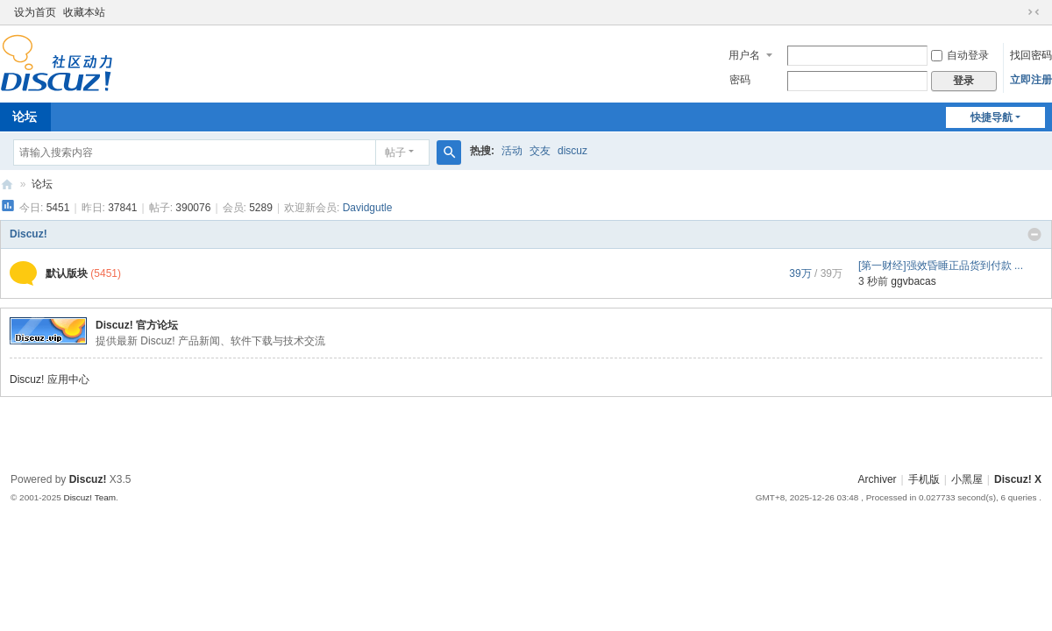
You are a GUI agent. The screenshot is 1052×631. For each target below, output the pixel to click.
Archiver (877, 479)
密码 (739, 80)
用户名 (744, 55)
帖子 (395, 152)
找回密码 (1031, 55)
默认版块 (67, 273)
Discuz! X (1017, 479)
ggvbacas (913, 281)
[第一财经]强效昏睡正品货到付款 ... (940, 265)
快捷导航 (991, 117)
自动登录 (960, 55)
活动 (511, 151)
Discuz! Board (7, 184)
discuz (572, 151)
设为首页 (35, 12)
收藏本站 (84, 12)
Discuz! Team (89, 497)
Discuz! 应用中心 (49, 379)
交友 (540, 151)
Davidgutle (368, 208)
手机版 (924, 479)
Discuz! (28, 234)
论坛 (42, 184)
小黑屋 (967, 479)
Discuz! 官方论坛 (137, 325)
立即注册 (1031, 80)
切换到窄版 (1033, 12)
